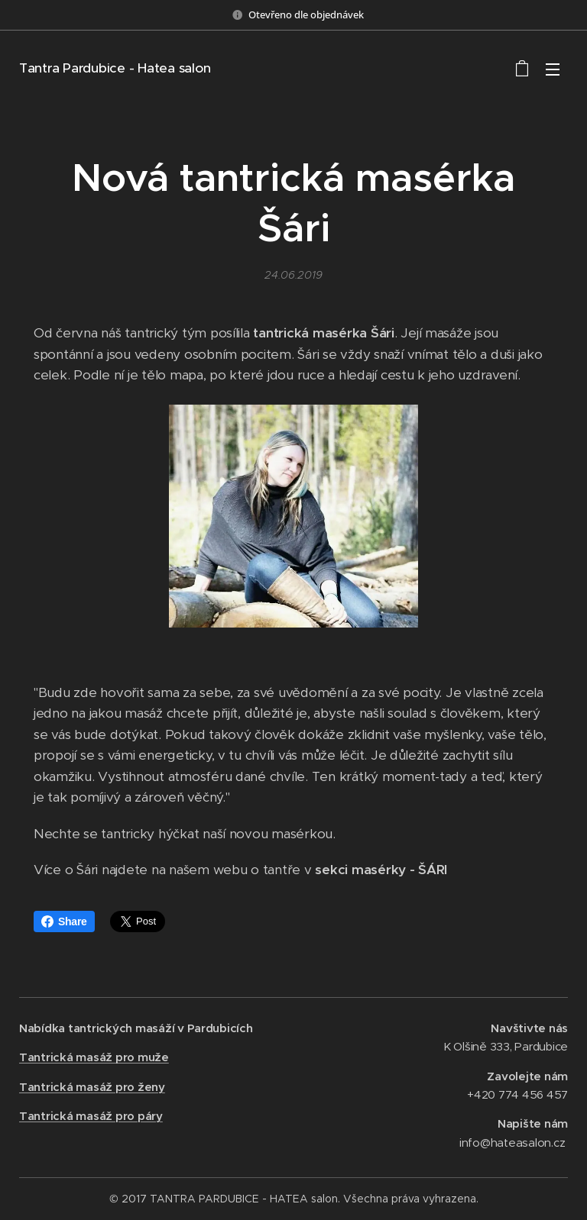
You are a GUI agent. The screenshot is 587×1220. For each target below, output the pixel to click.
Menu (552, 69)
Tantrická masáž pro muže (94, 1057)
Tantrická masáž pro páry (91, 1116)
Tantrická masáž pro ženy (92, 1087)
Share (64, 921)
